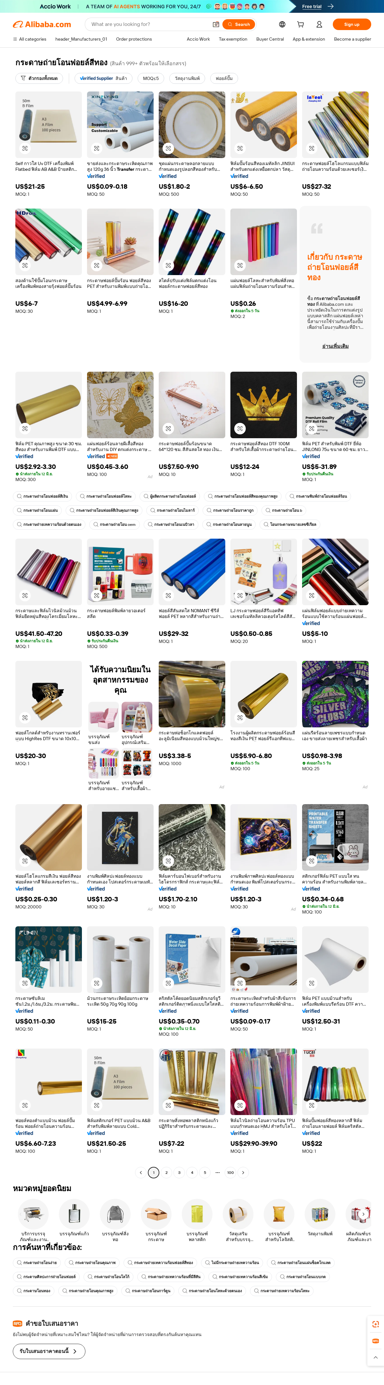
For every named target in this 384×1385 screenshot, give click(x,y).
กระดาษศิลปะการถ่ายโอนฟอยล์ (46, 1276)
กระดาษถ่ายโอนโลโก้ (108, 1276)
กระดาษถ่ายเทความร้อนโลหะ (281, 1291)
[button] (216, 24)
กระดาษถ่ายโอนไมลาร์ (172, 510)
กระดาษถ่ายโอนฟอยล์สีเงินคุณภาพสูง (104, 510)
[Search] (238, 24)
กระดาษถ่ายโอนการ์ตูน (147, 1291)
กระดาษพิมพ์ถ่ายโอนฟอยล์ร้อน (318, 496)
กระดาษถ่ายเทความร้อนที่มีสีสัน (170, 1276)
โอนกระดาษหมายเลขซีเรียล (290, 524)
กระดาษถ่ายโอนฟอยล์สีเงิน (42, 496)
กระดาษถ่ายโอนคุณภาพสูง (87, 1291)
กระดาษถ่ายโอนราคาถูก (230, 510)
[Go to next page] (243, 1172)
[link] (375, 1324)
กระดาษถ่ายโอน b (284, 510)
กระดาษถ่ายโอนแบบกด (303, 1276)
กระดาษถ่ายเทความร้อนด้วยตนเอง (49, 524)
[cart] (302, 25)
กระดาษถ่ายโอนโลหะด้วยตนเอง (212, 1291)
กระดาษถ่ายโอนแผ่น (37, 510)
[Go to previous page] (141, 1172)
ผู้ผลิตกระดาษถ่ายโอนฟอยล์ (170, 496)
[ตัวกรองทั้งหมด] (39, 78)
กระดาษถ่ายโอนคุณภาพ (92, 1262)
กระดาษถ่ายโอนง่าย (37, 1262)
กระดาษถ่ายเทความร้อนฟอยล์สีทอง (160, 1262)
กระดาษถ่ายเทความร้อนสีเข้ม (240, 1276)
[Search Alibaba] (149, 24)
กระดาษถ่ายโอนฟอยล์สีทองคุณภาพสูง (242, 496)
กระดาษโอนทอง (33, 1291)
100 (230, 1172)
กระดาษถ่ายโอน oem (114, 524)
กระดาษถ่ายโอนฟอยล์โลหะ (106, 496)
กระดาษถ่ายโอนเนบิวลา (171, 524)
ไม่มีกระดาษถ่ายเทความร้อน (232, 1262)
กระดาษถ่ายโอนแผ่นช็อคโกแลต (301, 1262)
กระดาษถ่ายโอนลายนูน (229, 524)
